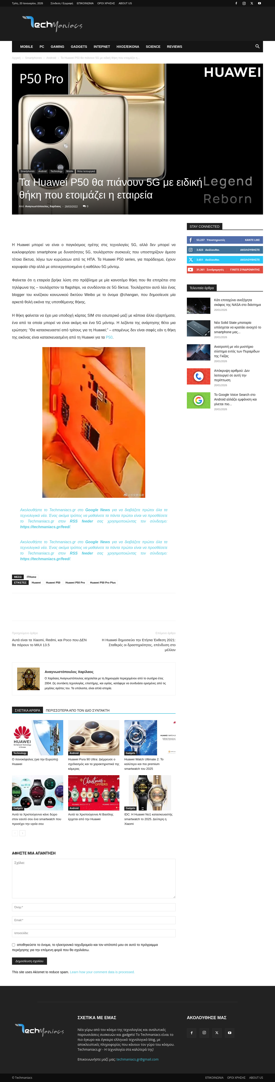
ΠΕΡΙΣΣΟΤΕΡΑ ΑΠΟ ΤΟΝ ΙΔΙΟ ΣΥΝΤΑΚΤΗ (78, 710)
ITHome (31, 576)
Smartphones (33, 58)
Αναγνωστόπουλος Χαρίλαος (43, 206)
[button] (257, 47)
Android (51, 58)
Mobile (26, 47)
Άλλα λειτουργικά (86, 171)
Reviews (174, 47)
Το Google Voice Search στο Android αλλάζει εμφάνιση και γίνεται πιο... (235, 399)
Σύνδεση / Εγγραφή (62, 3)
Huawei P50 (53, 582)
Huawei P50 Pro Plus (103, 582)
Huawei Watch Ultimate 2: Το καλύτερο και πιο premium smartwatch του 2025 (143, 764)
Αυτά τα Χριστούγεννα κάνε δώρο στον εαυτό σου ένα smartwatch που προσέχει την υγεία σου (36, 819)
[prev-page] (15, 833)
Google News (97, 510)
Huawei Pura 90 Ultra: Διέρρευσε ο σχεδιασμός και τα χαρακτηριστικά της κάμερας (93, 764)
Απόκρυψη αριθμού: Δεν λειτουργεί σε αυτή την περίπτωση (232, 375)
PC (41, 47)
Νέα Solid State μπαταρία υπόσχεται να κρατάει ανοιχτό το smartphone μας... (237, 327)
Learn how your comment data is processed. (102, 972)
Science (153, 47)
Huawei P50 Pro (75, 582)
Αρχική (16, 58)
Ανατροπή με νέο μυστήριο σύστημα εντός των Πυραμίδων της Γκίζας (236, 351)
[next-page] (22, 833)
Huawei (36, 582)
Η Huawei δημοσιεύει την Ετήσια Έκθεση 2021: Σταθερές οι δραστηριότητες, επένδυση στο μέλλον (139, 645)
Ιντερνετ (102, 47)
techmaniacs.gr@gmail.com (138, 1059)
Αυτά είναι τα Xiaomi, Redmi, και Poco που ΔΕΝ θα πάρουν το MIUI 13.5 (49, 642)
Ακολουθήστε (250, 249)
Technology (57, 171)
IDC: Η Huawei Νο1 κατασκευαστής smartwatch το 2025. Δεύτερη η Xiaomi (148, 819)
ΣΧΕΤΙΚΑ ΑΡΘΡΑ (27, 710)
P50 (109, 337)
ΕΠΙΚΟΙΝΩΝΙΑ (85, 3)
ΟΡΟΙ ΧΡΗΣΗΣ (106, 3)
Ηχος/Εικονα (128, 47)
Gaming (57, 47)
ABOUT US (125, 3)
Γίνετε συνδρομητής (245, 269)
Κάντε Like (252, 240)
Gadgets (79, 47)
